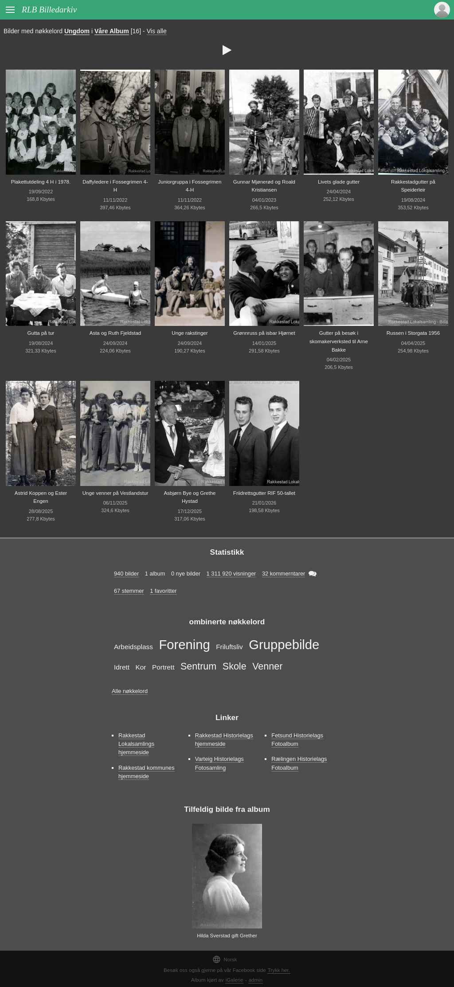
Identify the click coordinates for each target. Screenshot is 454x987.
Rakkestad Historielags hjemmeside (224, 739)
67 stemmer (129, 591)
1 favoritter (163, 591)
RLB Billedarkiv (49, 9)
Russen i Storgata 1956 (413, 333)
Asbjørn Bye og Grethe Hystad (189, 497)
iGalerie (234, 980)
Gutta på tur (41, 333)
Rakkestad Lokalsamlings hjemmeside (136, 744)
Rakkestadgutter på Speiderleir (413, 186)
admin (255, 980)
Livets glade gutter (339, 181)
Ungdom (77, 31)
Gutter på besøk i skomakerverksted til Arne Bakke (338, 341)
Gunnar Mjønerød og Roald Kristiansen (264, 186)
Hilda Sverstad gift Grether (227, 935)
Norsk (224, 959)
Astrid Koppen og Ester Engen (41, 497)
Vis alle (157, 31)
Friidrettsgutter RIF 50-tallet (264, 493)
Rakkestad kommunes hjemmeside (146, 771)
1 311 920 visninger (231, 573)
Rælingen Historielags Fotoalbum (299, 763)
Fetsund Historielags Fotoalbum (297, 739)
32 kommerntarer (283, 573)
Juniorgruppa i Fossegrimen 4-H (190, 186)
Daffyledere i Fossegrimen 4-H (115, 186)
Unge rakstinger (189, 333)
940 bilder (126, 573)
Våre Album (111, 31)
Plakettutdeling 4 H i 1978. (40, 181)
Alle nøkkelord (130, 691)
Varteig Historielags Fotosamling (219, 763)
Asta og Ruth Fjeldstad (115, 333)
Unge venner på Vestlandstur (115, 493)
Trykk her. (279, 970)
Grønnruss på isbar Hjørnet (264, 333)
